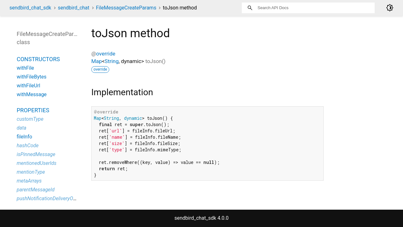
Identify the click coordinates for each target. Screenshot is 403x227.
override (105, 53)
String (111, 61)
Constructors (38, 59)
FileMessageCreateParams (126, 8)
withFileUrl (28, 86)
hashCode (27, 145)
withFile (25, 68)
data (21, 128)
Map (96, 61)
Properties (33, 110)
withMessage (32, 94)
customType (30, 119)
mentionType (31, 172)
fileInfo (24, 137)
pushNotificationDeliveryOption (50, 198)
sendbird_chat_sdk (30, 8)
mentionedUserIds (36, 163)
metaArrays (29, 181)
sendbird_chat (73, 8)
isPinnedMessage (36, 154)
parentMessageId (35, 190)
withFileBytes (32, 77)
